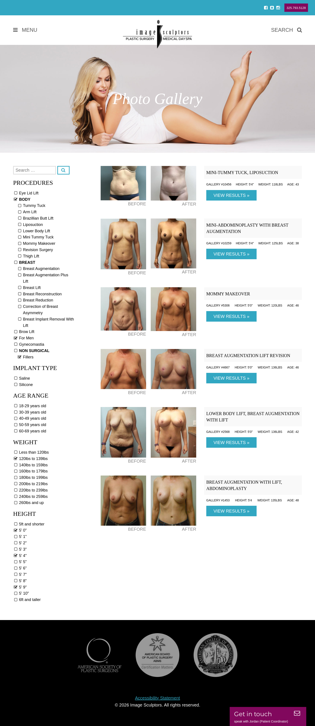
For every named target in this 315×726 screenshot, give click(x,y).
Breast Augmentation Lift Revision (248, 355)
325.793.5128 (296, 8)
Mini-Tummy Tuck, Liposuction (242, 172)
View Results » (231, 195)
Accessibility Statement (157, 698)
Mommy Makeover (228, 293)
